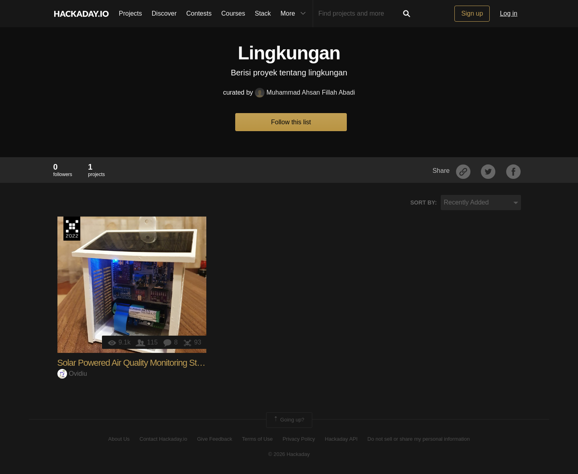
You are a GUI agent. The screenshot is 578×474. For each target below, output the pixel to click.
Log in (508, 13)
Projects (130, 13)
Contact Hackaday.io (163, 439)
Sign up (472, 13)
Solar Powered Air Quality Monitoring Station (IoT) (145, 363)
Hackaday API (341, 439)
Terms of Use (257, 439)
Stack (263, 13)
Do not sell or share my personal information (418, 439)
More (295, 13)
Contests (199, 13)
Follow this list (291, 122)
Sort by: (423, 202)
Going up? (289, 419)
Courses (233, 13)
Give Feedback (214, 439)
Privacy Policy (299, 439)
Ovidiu (72, 373)
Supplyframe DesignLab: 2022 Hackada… (71, 229)
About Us (119, 439)
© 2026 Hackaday (289, 454)
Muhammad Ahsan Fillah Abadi (305, 92)
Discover (164, 13)
